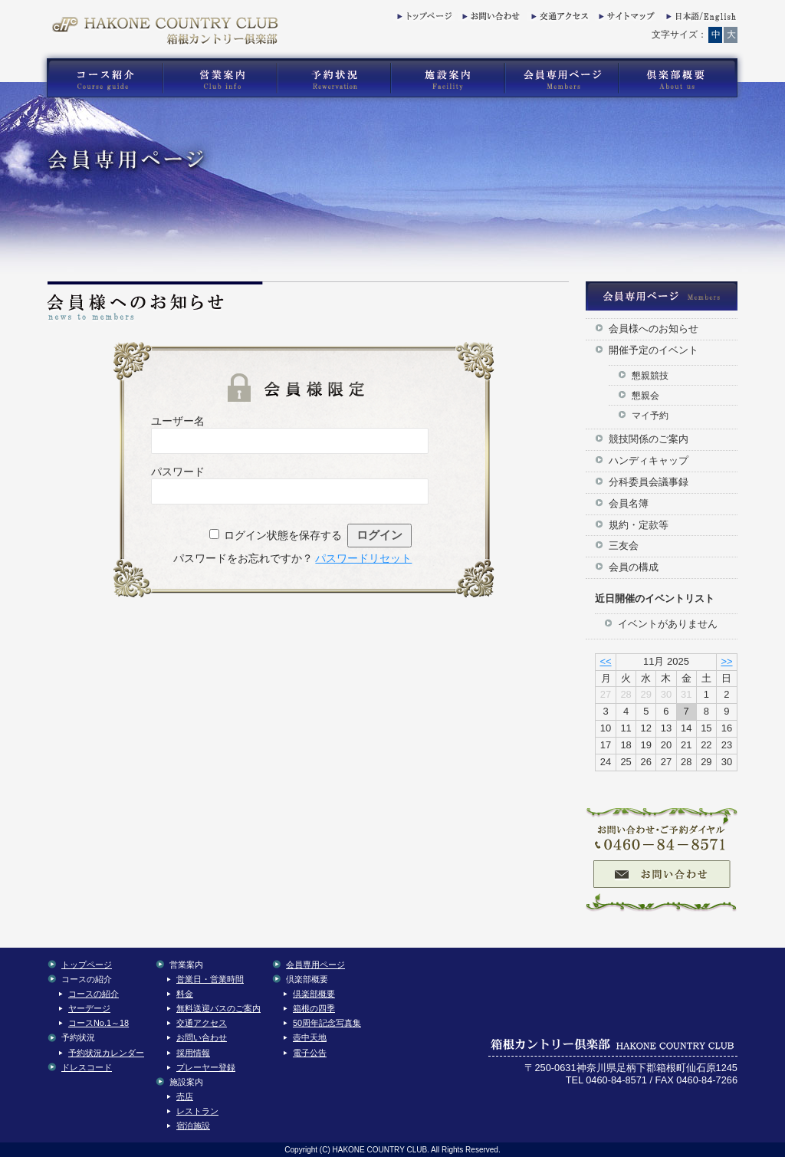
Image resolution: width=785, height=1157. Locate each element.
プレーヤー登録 (205, 1067)
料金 (184, 993)
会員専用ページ (315, 964)
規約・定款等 (638, 525)
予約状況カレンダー (106, 1052)
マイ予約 (650, 415)
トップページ (424, 19)
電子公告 (310, 1052)
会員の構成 (634, 567)
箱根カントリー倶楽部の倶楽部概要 (681, 78)
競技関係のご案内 (648, 439)
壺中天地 (310, 1037)
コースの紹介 (93, 993)
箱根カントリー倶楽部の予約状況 (334, 78)
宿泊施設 (193, 1125)
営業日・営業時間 (210, 979)
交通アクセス (558, 19)
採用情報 (193, 1052)
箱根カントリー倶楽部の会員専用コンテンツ (561, 78)
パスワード (178, 471)
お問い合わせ (489, 19)
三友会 (624, 545)
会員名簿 (629, 503)
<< (605, 661)
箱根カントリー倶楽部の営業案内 (220, 78)
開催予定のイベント (653, 350)
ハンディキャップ (648, 460)
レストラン (197, 1111)
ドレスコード (86, 1067)
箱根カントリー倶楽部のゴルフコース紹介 (101, 78)
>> (726, 661)
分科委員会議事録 (648, 482)
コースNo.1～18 (98, 1022)
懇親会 (645, 395)
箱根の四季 (314, 1008)
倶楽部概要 (314, 993)
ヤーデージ (89, 1008)
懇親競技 (650, 375)
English (699, 19)
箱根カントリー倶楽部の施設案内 (447, 78)
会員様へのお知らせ (653, 328)
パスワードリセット (363, 558)
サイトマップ (625, 19)
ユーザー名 (178, 421)
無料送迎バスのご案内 (218, 1008)
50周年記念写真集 (327, 1022)
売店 (184, 1096)
